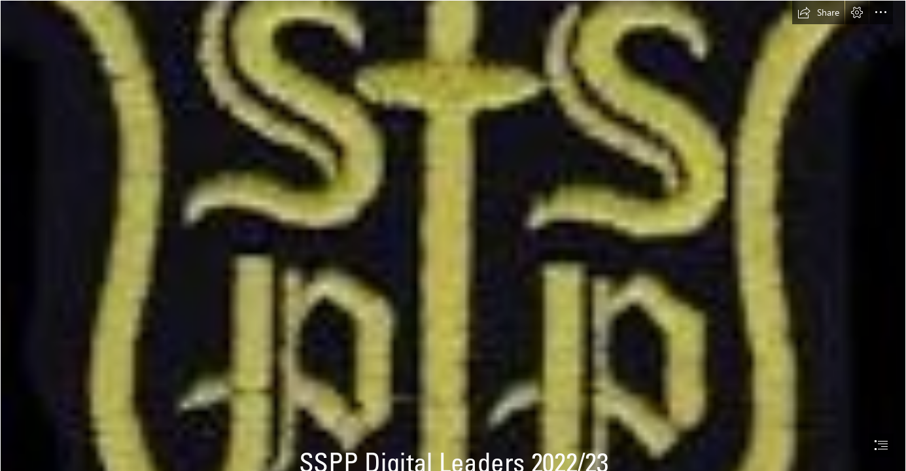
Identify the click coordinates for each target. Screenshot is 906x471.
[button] (818, 12)
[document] (453, 235)
